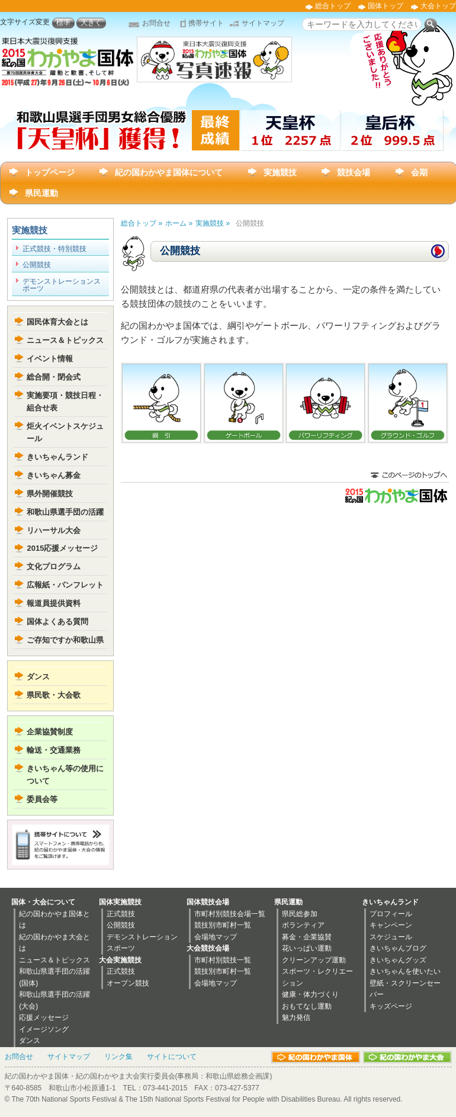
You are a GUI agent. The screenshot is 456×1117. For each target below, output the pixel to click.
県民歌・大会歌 (54, 695)
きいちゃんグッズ (398, 960)
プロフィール (391, 914)
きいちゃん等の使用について (65, 774)
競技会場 (353, 172)
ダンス (38, 676)
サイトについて (172, 1056)
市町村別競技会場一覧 (229, 914)
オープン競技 (128, 983)
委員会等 (42, 799)
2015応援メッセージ (62, 548)
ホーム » (178, 223)
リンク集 (118, 1056)
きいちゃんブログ (398, 948)
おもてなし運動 (307, 1006)
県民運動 (41, 193)
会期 (419, 172)
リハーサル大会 (54, 530)
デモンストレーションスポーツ (62, 285)
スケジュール (391, 937)
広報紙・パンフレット (65, 584)
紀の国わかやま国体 (315, 1057)
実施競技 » (212, 223)
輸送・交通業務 (54, 750)
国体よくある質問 (57, 621)
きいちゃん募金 (54, 475)
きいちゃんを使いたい (405, 971)
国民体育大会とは (57, 321)
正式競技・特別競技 (54, 248)
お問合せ (156, 23)
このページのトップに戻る (409, 476)
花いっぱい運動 (307, 948)
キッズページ (391, 1006)
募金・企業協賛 (307, 937)
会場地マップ (215, 937)
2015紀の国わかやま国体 (395, 496)
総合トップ (333, 6)
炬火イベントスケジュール (65, 432)
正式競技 (121, 914)
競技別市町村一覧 (222, 925)
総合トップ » (141, 223)
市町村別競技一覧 (222, 960)
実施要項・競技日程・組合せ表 (65, 401)
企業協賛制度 (50, 731)
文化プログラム (54, 566)
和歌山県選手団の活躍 (65, 512)
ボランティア (303, 925)
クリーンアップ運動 (314, 960)
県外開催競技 (50, 493)
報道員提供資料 (54, 603)
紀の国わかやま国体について (169, 172)
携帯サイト (206, 23)
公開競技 (37, 264)
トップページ (50, 172)
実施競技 (280, 172)
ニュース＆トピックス (65, 340)
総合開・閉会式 (54, 377)
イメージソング (44, 1029)
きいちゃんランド (57, 456)
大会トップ (438, 6)
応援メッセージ (44, 1017)
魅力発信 (296, 1017)
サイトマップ (263, 23)
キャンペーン (391, 925)
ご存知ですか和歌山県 (65, 639)
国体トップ (385, 6)
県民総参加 (299, 914)
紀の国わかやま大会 (407, 1057)
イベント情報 (50, 358)
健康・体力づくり (310, 994)
